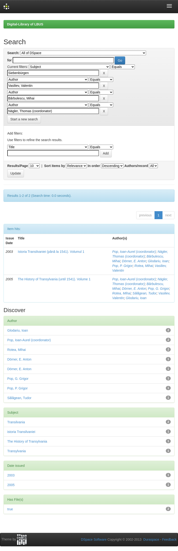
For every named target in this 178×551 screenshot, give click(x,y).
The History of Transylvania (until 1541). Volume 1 (54, 279)
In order (94, 166)
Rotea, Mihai (144, 266)
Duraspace (151, 539)
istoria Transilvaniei (21, 432)
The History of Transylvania (27, 441)
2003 (11, 475)
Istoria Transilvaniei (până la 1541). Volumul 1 (51, 252)
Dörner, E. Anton (134, 261)
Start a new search (24, 119)
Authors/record (136, 166)
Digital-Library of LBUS (25, 24)
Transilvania (16, 422)
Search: (13, 53)
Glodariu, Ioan (158, 261)
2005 (11, 485)
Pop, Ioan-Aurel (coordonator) (134, 252)
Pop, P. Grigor (122, 266)
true (10, 509)
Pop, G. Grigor (158, 288)
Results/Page (17, 166)
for (9, 60)
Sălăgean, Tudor (144, 293)
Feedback (169, 539)
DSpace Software (94, 539)
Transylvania (16, 451)
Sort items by (54, 166)
